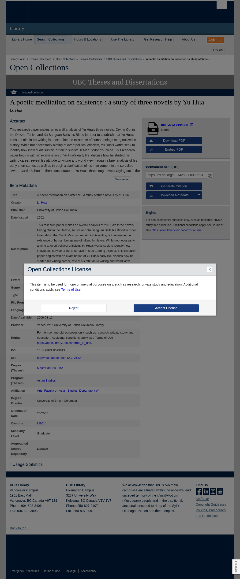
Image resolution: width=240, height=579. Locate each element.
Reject (74, 308)
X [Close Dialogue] (210, 269)
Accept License (166, 308)
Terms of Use (70, 289)
